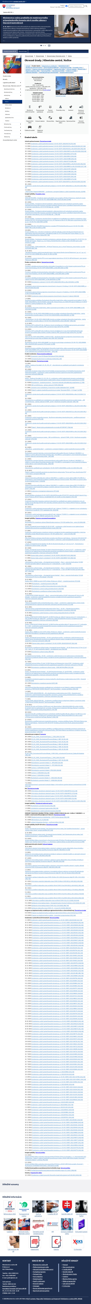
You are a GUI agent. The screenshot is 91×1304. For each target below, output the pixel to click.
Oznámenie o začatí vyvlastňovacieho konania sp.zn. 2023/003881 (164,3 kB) (53, 1112)
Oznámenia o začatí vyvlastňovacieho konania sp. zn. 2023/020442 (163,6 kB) (53, 1084)
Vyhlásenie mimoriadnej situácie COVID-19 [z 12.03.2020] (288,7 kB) (50, 905)
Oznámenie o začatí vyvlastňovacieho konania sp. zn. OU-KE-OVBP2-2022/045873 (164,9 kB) (58, 1137)
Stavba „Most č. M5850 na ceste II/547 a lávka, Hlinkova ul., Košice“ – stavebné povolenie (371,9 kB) (52, 581)
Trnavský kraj (7, 133)
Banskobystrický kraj (9, 89)
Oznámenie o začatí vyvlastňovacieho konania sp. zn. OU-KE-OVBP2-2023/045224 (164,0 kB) (58, 1024)
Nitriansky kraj (7, 124)
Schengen (36, 1286)
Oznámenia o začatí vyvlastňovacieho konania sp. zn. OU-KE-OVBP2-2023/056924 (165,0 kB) (58, 922)
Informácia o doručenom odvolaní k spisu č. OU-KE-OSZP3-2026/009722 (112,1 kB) (54, 791)
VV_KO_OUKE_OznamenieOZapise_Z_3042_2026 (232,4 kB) (48, 757)
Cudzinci (65, 1276)
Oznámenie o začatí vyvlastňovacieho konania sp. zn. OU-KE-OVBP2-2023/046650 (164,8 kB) (57, 993)
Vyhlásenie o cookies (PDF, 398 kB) (71, 1299)
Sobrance (7, 114)
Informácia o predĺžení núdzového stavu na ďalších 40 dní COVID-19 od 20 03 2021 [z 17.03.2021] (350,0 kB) (54, 889)
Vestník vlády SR (68, 1272)
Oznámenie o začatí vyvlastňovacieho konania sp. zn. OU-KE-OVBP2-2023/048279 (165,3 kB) (58, 1029)
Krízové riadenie (71, 69)
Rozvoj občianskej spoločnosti (42, 1288)
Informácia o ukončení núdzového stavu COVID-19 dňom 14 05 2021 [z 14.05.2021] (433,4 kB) (57, 881)
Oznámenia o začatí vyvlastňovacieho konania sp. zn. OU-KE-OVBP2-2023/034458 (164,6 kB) (57, 1056)
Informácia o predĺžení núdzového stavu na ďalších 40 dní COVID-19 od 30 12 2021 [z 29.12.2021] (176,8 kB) (54, 894)
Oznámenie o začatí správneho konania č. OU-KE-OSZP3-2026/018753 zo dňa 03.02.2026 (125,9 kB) (58, 181)
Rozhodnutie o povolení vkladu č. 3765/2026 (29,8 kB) (46, 770)
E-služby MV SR (67, 1269)
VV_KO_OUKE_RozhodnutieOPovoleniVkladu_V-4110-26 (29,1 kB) (50, 741)
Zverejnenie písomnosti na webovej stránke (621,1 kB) (47, 359)
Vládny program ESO (69, 1281)
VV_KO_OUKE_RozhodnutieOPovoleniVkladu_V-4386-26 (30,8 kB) (50, 747)
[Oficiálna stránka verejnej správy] (20, 1)
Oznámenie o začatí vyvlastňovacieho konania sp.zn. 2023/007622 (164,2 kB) (53, 1115)
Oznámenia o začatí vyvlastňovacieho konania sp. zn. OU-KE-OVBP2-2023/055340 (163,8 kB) (58, 935)
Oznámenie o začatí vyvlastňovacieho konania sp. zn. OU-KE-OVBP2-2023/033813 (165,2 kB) (57, 1064)
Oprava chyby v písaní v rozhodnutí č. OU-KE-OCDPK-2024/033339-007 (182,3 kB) (54, 643)
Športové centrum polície (41, 1291)
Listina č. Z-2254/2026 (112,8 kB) (40, 775)
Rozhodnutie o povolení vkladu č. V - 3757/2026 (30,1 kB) (47, 765)
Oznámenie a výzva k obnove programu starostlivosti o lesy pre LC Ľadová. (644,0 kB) (55, 296)
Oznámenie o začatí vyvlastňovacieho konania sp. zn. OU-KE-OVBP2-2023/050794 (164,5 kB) (57, 1013)
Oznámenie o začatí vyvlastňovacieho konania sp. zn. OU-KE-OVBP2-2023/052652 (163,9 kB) (58, 970)
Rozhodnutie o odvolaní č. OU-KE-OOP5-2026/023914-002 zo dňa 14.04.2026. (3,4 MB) (55, 282)
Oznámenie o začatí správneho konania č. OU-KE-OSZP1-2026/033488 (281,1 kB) (54, 171)
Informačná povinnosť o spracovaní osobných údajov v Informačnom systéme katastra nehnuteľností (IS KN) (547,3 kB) (55, 785)
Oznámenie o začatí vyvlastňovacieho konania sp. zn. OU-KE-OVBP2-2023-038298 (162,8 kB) (57, 1049)
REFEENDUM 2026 (63, 66)
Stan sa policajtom (68, 1267)
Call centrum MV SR (69, 1284)
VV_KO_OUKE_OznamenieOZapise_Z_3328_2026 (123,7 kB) (48, 736)
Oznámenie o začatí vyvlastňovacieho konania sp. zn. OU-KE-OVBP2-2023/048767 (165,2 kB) (57, 1003)
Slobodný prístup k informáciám (48, 72)
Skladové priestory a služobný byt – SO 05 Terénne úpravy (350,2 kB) (50, 817)
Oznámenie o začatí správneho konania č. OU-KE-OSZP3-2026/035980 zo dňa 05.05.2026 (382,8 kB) (58, 164)
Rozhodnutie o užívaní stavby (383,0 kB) (43, 651)
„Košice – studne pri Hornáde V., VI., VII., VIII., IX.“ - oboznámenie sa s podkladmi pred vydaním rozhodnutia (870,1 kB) (54, 366)
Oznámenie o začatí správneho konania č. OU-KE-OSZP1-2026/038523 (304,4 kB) (54, 156)
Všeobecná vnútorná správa (34, 67)
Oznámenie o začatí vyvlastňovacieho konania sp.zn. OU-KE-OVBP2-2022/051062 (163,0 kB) (57, 1130)
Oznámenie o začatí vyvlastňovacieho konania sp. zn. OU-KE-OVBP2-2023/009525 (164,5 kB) (57, 1099)
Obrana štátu (82, 69)
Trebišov (7, 120)
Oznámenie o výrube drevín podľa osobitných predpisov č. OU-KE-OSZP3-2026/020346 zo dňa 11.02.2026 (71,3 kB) (55, 395)
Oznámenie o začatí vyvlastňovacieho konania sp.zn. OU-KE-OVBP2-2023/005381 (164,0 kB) (57, 1120)
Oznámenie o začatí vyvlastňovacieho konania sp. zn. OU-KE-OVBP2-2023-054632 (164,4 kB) (57, 960)
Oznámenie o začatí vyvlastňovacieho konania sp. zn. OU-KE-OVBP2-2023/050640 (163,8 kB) (57, 1018)
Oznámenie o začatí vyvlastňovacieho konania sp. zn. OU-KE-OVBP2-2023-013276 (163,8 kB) (57, 1094)
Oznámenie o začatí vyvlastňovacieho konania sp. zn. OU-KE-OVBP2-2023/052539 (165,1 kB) (57, 948)
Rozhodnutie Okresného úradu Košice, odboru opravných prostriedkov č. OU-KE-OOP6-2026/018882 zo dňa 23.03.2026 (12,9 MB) (55, 308)
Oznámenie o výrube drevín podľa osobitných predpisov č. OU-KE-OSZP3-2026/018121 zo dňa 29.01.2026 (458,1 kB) (55, 186)
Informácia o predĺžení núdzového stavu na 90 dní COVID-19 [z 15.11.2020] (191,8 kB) (55, 900)
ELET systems (31, 1299)
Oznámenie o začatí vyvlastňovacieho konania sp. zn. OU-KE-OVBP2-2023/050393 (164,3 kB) (57, 1016)
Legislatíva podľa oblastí (9, 82)
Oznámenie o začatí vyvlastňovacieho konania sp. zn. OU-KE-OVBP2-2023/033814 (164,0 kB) (58, 1031)
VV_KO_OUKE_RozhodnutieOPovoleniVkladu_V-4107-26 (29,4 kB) (50, 760)
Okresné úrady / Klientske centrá (11, 86)
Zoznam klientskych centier (10, 140)
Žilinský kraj (7, 136)
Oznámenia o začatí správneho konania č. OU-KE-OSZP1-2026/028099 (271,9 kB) (54, 179)
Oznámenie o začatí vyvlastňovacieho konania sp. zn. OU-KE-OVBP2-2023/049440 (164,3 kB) (57, 991)
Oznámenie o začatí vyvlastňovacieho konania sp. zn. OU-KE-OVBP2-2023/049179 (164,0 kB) (57, 1011)
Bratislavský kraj (8, 92)
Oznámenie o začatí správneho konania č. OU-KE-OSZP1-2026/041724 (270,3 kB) (53, 143)
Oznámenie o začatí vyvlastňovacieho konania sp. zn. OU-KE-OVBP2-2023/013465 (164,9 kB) (57, 1097)
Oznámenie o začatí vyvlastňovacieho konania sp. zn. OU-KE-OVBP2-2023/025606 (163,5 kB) (57, 1069)
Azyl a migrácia (38, 1276)
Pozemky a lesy (77, 67)
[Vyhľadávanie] (76, 6)
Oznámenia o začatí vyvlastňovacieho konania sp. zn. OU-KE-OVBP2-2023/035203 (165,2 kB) (57, 1061)
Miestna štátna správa (70, 1279)
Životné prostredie (65, 67)
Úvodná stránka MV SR (10, 51)
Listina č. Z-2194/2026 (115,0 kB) (40, 767)
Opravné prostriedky (58, 71)
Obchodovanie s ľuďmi (70, 1274)
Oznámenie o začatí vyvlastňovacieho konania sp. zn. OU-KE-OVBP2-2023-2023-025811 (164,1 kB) (59, 1079)
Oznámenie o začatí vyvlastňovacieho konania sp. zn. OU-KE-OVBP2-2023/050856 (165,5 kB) (57, 986)
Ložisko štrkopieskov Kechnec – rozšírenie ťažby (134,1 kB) (47, 822)
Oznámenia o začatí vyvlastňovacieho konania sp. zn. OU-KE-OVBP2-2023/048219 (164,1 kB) (58, 1021)
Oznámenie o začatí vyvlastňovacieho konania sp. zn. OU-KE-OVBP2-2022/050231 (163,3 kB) (58, 1135)
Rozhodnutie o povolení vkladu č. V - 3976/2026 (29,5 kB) (47, 762)
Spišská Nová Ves (9, 117)
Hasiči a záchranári (39, 1281)
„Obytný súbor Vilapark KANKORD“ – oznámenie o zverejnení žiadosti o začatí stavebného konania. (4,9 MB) (55, 191)
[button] (8, 12)
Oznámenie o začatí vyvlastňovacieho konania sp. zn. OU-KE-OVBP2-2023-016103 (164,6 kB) (57, 1087)
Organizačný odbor (59, 69)
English (62, 5)
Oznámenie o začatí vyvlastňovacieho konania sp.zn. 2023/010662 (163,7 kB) (52, 1104)
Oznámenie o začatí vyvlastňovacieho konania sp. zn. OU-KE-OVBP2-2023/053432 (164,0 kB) (58, 945)
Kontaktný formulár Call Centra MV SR (14, 1288)
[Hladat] (86, 6)
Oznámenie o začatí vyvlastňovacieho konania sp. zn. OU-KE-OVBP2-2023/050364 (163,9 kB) (57, 1006)
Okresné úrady (23, 51)
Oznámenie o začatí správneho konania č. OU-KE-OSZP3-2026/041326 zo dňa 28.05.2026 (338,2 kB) (58, 148)
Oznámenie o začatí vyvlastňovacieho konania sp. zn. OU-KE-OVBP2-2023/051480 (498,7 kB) (58, 973)
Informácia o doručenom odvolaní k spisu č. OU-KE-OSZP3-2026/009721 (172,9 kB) (54, 793)
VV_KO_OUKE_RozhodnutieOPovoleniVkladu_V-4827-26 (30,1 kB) (50, 739)
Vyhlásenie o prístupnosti (52, 1299)
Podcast (65, 1265)
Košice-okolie (8, 105)
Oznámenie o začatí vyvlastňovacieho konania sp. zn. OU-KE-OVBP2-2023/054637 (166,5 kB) (58, 940)
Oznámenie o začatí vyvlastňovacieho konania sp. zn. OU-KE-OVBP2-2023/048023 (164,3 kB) (57, 998)
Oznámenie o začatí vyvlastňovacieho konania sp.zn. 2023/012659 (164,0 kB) (53, 1102)
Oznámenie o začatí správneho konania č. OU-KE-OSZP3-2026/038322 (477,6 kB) (54, 154)
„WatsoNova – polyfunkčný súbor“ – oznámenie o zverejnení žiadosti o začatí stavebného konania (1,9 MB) (55, 449)
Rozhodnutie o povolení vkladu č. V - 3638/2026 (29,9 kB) (46, 780)
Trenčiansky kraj (8, 130)
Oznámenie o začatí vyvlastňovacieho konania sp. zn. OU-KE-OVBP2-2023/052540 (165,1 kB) (57, 953)
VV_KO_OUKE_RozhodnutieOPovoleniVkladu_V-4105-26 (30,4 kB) (50, 749)
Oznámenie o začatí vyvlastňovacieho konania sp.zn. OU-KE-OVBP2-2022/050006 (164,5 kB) (57, 1122)
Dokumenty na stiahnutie (49, 66)
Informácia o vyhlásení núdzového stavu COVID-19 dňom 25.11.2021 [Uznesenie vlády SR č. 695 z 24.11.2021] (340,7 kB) (55, 878)
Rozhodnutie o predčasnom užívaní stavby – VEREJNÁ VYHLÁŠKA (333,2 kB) (52, 667)
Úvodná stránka (7, 76)
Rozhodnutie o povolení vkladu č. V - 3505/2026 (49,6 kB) (46, 778)
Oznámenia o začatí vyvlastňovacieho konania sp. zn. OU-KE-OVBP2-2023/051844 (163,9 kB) (58, 930)
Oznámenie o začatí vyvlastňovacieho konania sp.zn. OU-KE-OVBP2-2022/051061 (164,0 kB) (57, 1125)
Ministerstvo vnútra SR (40, 1265)
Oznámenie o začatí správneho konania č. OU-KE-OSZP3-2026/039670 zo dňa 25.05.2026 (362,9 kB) (59, 151)
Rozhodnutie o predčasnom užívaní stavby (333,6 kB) (47, 591)
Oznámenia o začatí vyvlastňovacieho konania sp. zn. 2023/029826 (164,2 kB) (53, 1072)
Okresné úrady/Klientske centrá (43, 1269)
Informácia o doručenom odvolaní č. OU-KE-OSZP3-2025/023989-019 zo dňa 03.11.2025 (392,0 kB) (59, 801)
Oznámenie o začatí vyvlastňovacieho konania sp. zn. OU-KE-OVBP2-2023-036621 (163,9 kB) (57, 1044)
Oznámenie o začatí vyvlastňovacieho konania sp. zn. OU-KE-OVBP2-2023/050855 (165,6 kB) (58, 975)
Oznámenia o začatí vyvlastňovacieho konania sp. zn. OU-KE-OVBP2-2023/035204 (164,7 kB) (57, 1059)
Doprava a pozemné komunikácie (42, 69)
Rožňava (7, 111)
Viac (4, 41)
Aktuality (5, 79)
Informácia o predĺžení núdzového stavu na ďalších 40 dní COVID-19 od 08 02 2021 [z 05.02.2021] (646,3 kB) (54, 898)
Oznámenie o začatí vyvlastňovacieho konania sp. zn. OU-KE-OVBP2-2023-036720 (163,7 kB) (57, 1041)
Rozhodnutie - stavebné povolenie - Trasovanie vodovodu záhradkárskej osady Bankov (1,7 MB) (58, 382)
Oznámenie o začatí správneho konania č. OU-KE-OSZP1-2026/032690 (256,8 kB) (54, 174)
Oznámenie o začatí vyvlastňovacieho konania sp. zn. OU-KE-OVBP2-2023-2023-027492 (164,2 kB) (58, 1077)
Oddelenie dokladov (32, 72)
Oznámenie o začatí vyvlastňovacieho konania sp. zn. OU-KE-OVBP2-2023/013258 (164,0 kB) (57, 1067)
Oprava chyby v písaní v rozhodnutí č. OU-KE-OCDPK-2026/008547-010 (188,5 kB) (53, 558)
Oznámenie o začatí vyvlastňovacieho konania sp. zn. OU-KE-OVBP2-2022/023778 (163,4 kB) (58, 1147)
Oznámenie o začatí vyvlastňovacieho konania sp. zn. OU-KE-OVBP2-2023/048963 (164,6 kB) (57, 1008)
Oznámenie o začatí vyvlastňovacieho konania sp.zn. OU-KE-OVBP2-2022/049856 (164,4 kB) (57, 1132)
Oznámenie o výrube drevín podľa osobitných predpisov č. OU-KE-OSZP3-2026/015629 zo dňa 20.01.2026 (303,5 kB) (55, 424)
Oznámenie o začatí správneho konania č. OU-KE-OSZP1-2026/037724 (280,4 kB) (54, 161)
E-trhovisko (66, 1286)
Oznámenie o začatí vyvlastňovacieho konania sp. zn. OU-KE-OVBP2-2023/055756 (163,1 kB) (57, 950)
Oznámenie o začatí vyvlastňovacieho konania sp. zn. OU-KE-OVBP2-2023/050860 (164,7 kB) (57, 983)
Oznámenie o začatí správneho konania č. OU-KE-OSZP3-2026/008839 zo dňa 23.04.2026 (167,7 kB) (59, 166)
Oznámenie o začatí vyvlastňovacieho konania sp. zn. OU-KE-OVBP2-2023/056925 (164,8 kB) (58, 943)
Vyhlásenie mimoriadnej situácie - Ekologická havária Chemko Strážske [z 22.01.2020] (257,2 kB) (58, 903)
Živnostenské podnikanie (51, 67)
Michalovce (8, 108)
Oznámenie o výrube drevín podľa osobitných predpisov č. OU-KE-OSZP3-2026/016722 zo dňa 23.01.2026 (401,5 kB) (55, 412)
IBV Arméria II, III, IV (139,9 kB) (40, 819)
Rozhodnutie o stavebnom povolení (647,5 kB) (44, 683)
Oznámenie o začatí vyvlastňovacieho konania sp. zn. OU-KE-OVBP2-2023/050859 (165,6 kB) (57, 981)
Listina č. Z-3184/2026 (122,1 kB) (40, 773)
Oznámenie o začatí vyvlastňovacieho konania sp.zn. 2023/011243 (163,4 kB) (52, 1107)
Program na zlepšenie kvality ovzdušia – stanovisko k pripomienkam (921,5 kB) (54, 915)
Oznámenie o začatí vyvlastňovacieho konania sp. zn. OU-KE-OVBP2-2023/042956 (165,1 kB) (58, 968)
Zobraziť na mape (69, 86)
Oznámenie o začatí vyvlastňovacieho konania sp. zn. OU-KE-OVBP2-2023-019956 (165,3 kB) (57, 1082)
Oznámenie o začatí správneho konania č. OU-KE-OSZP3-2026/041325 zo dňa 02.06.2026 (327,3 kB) (58, 146)
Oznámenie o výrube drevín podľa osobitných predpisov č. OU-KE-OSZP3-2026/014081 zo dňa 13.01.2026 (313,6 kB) (55, 444)
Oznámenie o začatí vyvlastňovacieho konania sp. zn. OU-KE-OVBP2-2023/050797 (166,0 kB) (57, 988)
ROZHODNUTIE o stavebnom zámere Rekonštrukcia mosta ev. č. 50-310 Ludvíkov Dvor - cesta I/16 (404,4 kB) (55, 522)
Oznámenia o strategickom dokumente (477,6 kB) (45, 491)
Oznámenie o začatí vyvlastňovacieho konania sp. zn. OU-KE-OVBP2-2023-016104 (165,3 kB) (57, 1089)
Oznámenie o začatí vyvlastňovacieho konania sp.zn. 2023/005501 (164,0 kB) (53, 1110)
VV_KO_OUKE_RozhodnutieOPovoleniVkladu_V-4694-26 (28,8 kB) (50, 744)
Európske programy (39, 1272)
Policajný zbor (37, 1274)
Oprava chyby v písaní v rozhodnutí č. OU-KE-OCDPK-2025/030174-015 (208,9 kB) (53, 555)
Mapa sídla (39, 1299)
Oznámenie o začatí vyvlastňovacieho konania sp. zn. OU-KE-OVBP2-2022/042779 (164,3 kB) (58, 1150)
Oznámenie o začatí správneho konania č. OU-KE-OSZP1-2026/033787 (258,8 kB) (54, 169)
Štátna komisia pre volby (41, 1267)
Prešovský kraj (7, 127)
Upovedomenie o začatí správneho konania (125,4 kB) (46, 811)
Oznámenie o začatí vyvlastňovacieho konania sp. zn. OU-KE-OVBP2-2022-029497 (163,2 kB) (58, 1142)
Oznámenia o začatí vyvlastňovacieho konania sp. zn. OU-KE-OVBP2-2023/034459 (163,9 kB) (57, 1054)
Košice (6, 101)
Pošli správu (46, 90)
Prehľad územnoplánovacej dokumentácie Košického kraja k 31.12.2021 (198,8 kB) (53, 1170)
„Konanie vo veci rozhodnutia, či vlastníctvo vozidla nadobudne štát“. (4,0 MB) (52, 387)
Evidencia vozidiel (71, 71)
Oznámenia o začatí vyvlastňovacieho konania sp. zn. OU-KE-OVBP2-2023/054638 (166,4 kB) (58, 925)
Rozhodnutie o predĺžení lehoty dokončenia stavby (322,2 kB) (49, 586)
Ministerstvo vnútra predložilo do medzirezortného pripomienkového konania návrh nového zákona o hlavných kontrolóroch (25, 20)
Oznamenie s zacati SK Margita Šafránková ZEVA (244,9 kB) (47, 356)
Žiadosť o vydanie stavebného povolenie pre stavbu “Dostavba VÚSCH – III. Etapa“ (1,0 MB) (57, 390)
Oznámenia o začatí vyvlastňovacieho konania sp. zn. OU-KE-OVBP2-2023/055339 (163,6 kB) (58, 927)
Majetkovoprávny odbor (33, 71)
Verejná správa (37, 1279)
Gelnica (7, 98)
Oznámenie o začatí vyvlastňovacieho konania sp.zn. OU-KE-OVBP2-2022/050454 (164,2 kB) (57, 1127)
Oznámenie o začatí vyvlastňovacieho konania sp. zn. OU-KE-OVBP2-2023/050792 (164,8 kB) (58, 963)
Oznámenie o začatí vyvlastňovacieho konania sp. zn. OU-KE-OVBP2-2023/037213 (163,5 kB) (57, 996)
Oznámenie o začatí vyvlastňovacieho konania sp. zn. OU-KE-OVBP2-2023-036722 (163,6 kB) (57, 1046)
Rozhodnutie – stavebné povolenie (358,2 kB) (44, 583)
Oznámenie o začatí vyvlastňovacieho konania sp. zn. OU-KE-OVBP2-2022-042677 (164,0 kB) (58, 1140)
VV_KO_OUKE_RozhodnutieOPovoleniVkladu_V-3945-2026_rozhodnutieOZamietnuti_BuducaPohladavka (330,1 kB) (54, 754)
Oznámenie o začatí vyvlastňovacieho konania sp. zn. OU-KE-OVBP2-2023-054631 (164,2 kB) (57, 955)
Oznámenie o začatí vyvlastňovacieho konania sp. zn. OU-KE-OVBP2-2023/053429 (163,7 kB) (56, 920)
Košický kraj (7, 95)
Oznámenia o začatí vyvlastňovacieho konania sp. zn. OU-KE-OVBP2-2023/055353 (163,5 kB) (58, 932)
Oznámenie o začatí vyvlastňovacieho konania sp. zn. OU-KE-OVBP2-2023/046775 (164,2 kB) (57, 1034)
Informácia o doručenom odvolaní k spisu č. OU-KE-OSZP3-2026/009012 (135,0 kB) (54, 796)
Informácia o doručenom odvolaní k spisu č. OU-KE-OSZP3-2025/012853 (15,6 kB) (54, 798)
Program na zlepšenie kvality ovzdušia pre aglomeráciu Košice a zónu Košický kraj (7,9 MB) (57, 913)
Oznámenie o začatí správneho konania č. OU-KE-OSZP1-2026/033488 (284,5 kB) (54, 159)
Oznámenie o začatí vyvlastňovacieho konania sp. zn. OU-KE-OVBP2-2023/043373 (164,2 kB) (57, 1039)
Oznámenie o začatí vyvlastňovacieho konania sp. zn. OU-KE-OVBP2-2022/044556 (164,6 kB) (58, 1145)
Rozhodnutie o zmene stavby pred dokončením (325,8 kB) (48, 588)
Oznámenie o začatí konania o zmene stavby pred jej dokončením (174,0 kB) (53, 613)
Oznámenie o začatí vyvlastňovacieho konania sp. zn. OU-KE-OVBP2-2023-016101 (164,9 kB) (57, 1092)
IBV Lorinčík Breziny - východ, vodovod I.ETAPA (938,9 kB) (47, 385)
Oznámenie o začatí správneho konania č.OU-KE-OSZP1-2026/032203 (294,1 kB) (54, 176)
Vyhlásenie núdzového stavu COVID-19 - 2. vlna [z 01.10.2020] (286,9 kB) (51, 908)
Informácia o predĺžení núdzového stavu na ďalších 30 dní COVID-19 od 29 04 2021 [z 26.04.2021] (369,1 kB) (54, 885)
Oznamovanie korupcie (67, 72)
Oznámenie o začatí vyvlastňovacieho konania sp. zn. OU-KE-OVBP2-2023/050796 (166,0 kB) (57, 978)
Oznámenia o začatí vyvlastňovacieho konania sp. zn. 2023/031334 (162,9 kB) (53, 1074)
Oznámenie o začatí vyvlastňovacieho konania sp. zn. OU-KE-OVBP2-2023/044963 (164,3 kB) (58, 965)
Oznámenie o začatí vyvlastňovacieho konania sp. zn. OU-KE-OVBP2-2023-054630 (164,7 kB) (57, 958)
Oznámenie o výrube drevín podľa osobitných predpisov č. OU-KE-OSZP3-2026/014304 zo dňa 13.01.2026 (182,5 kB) (55, 432)
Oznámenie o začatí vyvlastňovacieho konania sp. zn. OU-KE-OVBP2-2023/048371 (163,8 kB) (58, 1026)
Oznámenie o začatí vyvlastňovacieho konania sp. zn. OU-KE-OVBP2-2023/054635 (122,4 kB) (58, 938)
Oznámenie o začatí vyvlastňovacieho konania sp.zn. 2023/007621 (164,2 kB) (53, 1117)
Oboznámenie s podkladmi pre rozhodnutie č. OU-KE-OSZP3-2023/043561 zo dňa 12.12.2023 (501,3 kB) (53, 468)
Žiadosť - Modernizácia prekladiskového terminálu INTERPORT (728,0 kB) (52, 427)
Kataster (28, 69)
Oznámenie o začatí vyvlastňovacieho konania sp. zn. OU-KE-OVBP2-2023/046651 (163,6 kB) (57, 1036)
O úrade (28, 66)
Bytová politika (46, 71)
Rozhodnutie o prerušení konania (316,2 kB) (43, 806)
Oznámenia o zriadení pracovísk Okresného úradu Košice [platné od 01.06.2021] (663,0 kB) (56, 1175)
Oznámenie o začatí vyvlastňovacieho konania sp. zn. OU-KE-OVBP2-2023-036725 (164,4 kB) (57, 1051)
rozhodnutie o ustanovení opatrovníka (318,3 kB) (44, 808)
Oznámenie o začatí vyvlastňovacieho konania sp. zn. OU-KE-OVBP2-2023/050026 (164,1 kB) (57, 1001)
